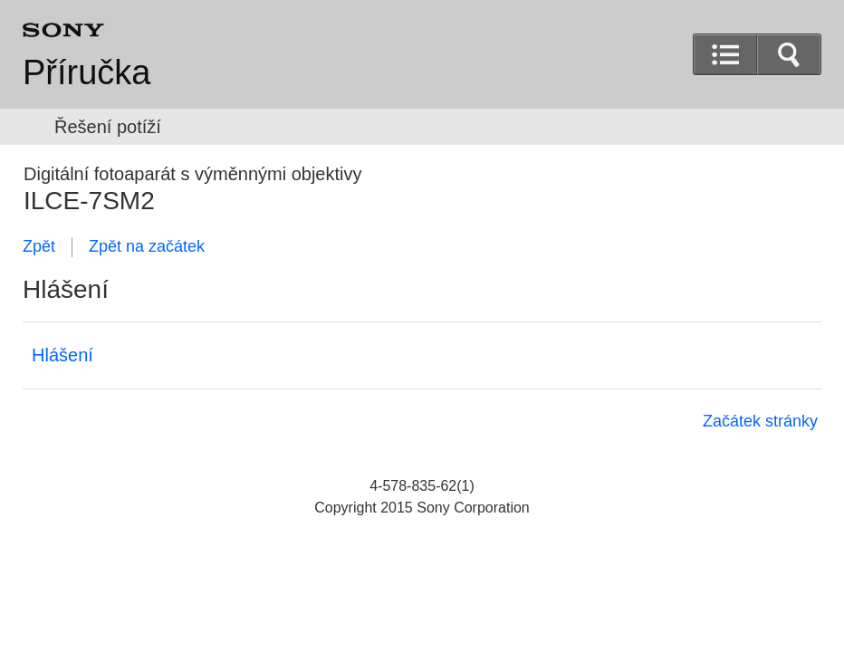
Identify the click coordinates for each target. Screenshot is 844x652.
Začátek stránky (760, 421)
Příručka (86, 72)
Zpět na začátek (147, 246)
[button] (788, 54)
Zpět (39, 246)
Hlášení (62, 355)
